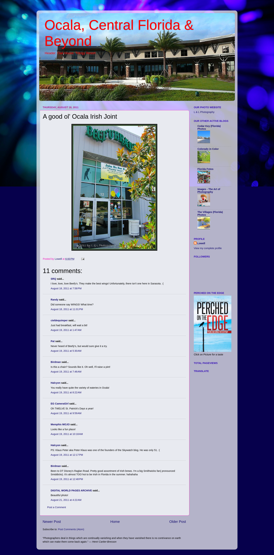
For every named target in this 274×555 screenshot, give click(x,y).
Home (115, 522)
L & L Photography (204, 112)
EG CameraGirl (59, 403)
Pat (53, 341)
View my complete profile (208, 248)
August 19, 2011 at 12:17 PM (67, 454)
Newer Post (52, 522)
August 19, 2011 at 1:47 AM (66, 330)
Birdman (56, 362)
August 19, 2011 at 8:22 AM (66, 392)
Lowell (201, 243)
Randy (54, 299)
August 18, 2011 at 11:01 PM (67, 309)
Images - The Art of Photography (208, 190)
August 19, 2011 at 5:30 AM (66, 350)
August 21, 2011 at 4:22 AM (66, 500)
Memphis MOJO (60, 424)
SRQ (53, 278)
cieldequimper (59, 320)
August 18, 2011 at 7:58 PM (66, 288)
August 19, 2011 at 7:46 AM (66, 371)
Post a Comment (56, 507)
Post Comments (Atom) (71, 529)
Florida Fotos (205, 169)
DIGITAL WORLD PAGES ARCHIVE (71, 490)
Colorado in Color (208, 149)
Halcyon (55, 382)
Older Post (177, 522)
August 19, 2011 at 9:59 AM (66, 413)
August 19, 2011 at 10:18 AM (67, 434)
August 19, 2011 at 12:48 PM (67, 479)
